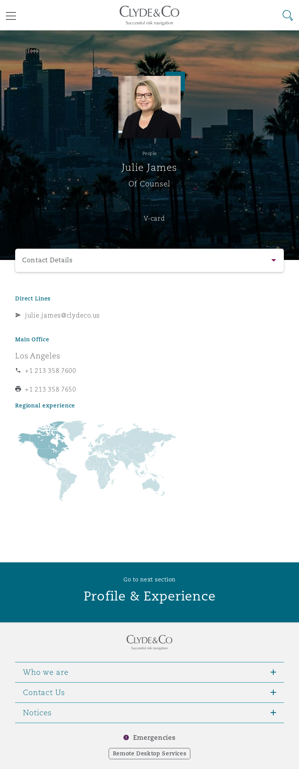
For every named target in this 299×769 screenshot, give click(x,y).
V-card (154, 218)
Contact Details (47, 260)
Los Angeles (37, 355)
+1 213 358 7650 (50, 389)
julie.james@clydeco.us (62, 315)
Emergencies (154, 738)
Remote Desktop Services (149, 753)
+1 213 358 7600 (50, 370)
